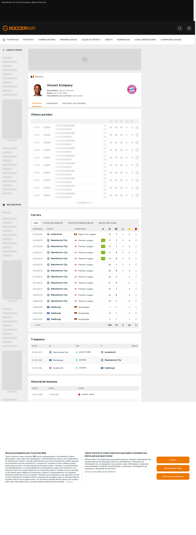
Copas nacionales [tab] (53, 223)
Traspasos (52, 103)
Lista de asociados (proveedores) (100, 472)
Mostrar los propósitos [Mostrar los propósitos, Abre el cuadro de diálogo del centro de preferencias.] (173, 476)
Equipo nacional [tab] (108, 223)
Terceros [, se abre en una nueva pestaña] (69, 482)
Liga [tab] (35, 223)
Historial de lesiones (74, 103)
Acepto (173, 460)
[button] (180, 28)
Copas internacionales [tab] (80, 223)
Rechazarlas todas (173, 468)
